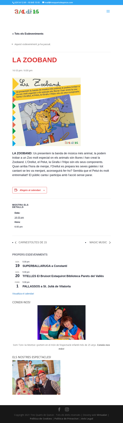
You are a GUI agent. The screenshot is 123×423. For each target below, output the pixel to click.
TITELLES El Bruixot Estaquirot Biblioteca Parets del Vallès (63, 276)
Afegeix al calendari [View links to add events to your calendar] (30, 190)
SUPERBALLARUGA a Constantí (45, 266)
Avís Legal (87, 418)
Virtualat (102, 414)
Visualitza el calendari (23, 293)
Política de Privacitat (66, 418)
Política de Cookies (41, 418)
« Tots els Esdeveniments (27, 33)
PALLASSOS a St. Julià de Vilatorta (47, 286)
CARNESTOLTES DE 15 (32, 242)
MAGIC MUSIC (99, 242)
